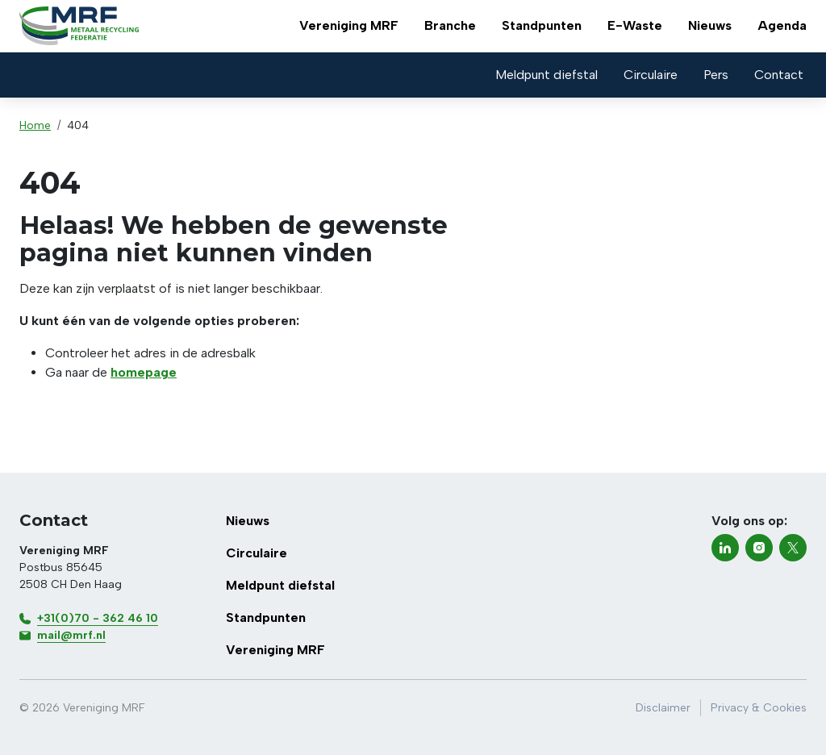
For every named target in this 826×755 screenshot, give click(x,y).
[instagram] (759, 547)
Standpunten (542, 25)
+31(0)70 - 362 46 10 (97, 618)
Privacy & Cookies (759, 708)
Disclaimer (663, 708)
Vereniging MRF (348, 25)
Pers (715, 74)
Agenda (782, 25)
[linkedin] (725, 547)
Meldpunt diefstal (546, 74)
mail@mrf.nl (71, 635)
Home (35, 125)
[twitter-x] (793, 547)
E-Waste (634, 25)
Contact (778, 74)
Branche (450, 25)
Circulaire (651, 74)
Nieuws (710, 25)
